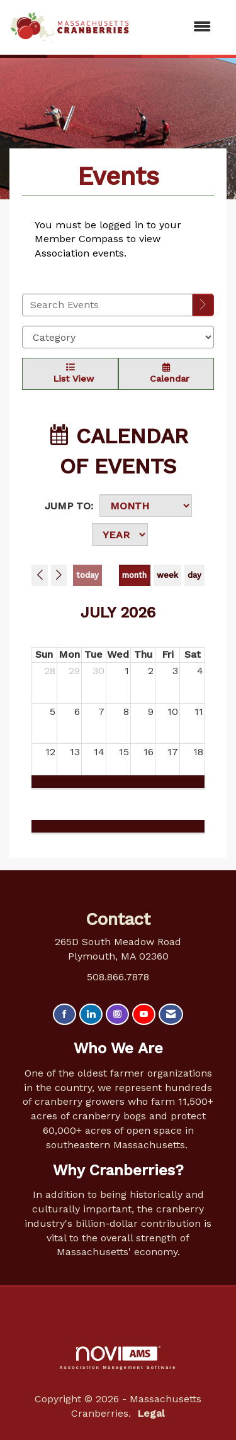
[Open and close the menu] (176, 27)
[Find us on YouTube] (143, 1015)
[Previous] (39, 575)
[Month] (145, 505)
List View (70, 373)
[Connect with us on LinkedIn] (91, 1015)
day (194, 575)
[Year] (120, 534)
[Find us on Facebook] (64, 1015)
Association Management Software (118, 1358)
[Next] (59, 575)
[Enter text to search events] (107, 305)
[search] (203, 305)
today (87, 575)
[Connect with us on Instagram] (117, 1015)
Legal (151, 1413)
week (167, 575)
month (134, 575)
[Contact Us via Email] (171, 1015)
